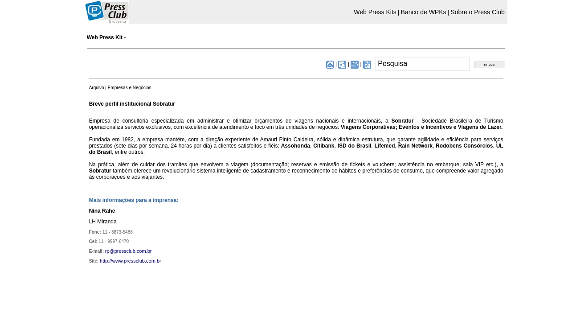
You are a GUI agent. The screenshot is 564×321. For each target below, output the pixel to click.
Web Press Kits (375, 12)
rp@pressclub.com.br (128, 251)
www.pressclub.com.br (136, 260)
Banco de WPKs (423, 12)
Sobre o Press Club (477, 12)
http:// (106, 260)
